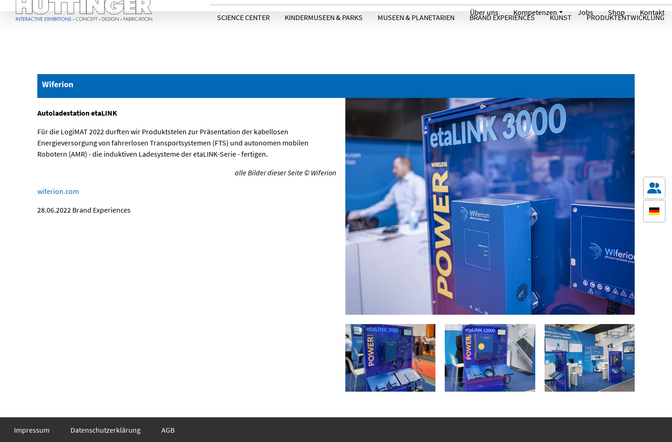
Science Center (243, 38)
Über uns (484, 12)
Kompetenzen (535, 12)
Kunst (561, 38)
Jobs (585, 12)
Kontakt (652, 12)
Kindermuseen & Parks (324, 38)
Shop (616, 12)
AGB (168, 430)
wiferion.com (58, 191)
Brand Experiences (502, 38)
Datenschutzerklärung (105, 430)
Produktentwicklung (626, 38)
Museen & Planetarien (416, 38)
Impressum (31, 430)
